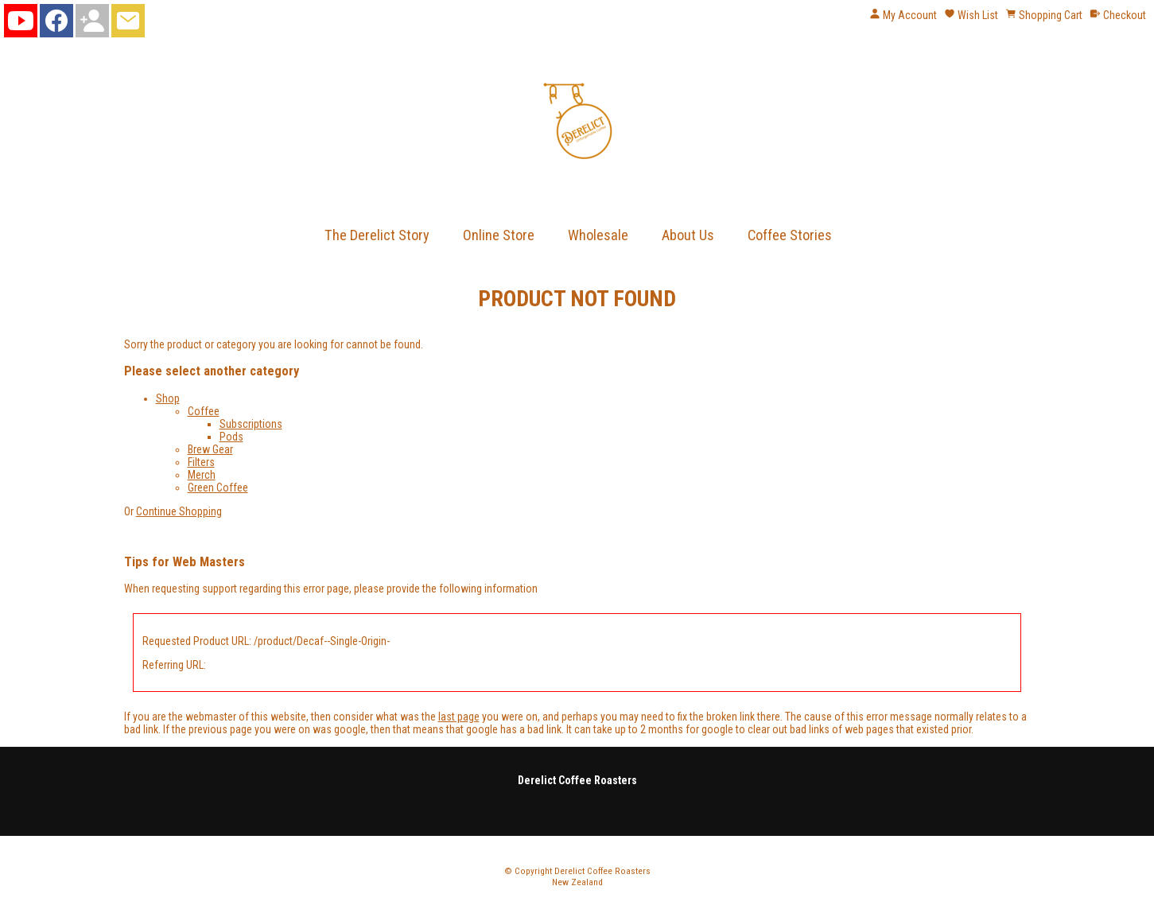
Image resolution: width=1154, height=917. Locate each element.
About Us (688, 235)
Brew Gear (210, 449)
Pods (231, 436)
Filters (201, 462)
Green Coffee (218, 487)
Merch (202, 474)
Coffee (204, 411)
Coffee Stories (790, 235)
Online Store (498, 235)
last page (459, 716)
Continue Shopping (179, 511)
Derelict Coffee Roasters (602, 870)
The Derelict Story (376, 235)
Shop (168, 398)
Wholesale (598, 235)
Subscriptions (251, 424)
